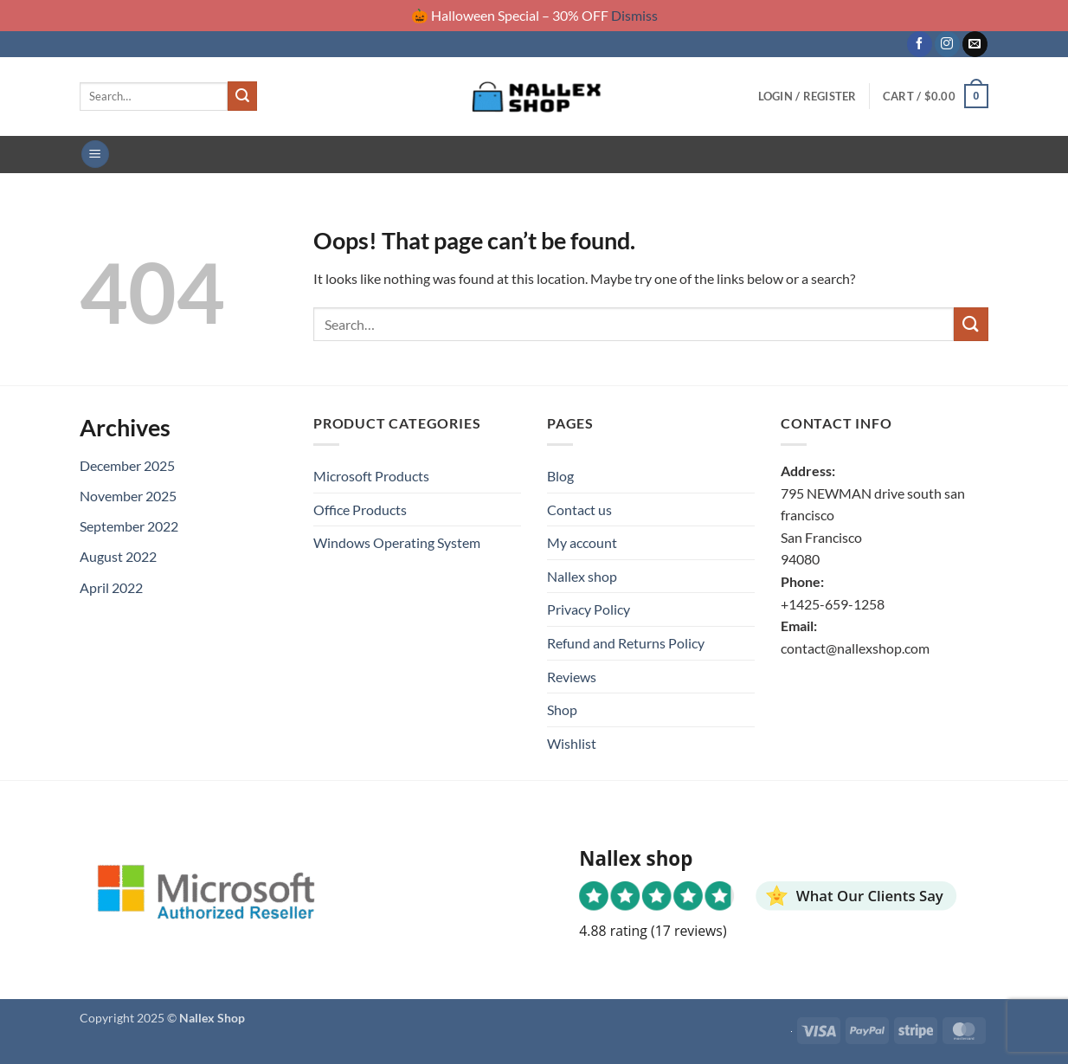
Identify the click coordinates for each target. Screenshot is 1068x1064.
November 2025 (128, 495)
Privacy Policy (588, 609)
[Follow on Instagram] (947, 44)
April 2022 (111, 587)
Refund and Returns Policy (625, 643)
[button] (807, 96)
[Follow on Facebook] (919, 44)
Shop (562, 709)
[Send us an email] (975, 44)
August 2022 (118, 556)
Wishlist (571, 743)
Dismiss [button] (634, 15)
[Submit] (242, 96)
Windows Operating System (396, 542)
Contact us (579, 509)
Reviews (571, 676)
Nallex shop (582, 576)
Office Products (360, 509)
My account (582, 542)
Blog (560, 476)
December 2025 (127, 465)
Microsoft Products (371, 476)
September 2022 (129, 526)
